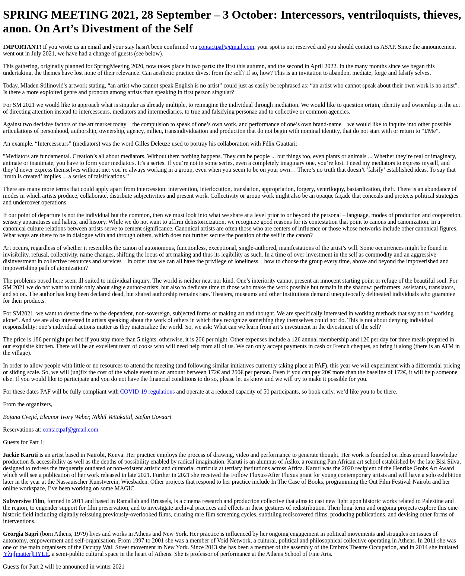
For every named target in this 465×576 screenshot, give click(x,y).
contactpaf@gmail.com (226, 47)
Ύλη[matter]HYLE (26, 554)
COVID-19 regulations (147, 391)
